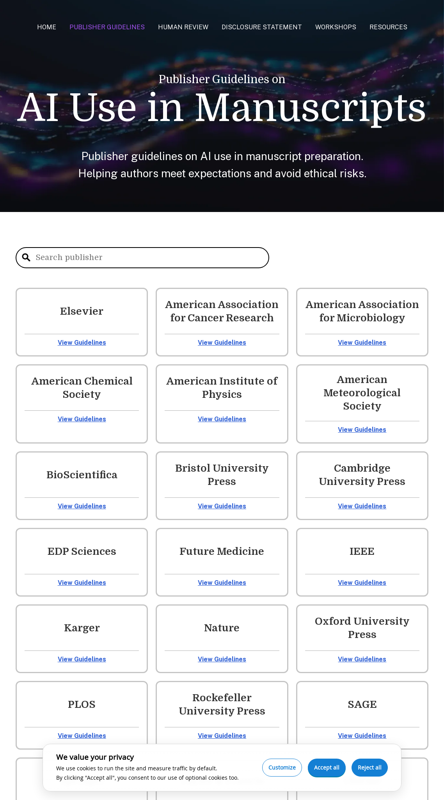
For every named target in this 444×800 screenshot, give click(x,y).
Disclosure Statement (262, 27)
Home (46, 27)
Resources (388, 27)
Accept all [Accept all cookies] (326, 767)
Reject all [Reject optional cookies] (370, 767)
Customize (282, 767)
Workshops (335, 27)
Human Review (183, 27)
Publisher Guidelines (107, 27)
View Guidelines (82, 342)
